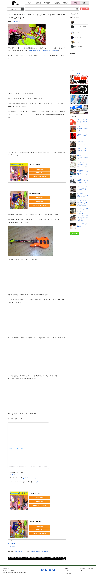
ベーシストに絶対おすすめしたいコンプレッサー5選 (82, 225)
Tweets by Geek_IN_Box (76, 73)
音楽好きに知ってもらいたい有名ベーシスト (41, 551)
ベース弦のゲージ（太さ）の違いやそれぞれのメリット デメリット (82, 164)
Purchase (38, 2)
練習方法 (75, 42)
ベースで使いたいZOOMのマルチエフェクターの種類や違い (22, 558)
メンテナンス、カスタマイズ (79, 27)
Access (57, 2)
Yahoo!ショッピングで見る (39, 176)
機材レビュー (76, 37)
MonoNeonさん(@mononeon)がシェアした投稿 (20, 466)
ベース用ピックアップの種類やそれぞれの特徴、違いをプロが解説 (82, 181)
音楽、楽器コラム (19, 551)
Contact (66, 2)
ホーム (66, 568)
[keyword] (52, 9)
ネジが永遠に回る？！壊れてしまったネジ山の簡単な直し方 (82, 195)
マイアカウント (68, 570)
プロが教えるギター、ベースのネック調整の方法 (82, 157)
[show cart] (84, 8)
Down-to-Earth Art (34, 164)
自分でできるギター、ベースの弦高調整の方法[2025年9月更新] (82, 188)
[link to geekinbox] (16, 2)
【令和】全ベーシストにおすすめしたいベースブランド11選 (82, 143)
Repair (29, 2)
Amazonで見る (39, 169)
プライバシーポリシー (85, 570)
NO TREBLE (11, 543)
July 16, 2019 (36, 482)
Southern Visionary (34, 193)
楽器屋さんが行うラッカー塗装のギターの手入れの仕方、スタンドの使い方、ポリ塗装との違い (79, 173)
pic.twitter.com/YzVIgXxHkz (31, 478)
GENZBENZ (11, 546)
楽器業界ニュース (77, 32)
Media (75, 2)
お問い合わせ (68, 573)
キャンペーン (76, 22)
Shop (84, 2)
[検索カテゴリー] (15, 9)
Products (47, 2)
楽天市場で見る (39, 173)
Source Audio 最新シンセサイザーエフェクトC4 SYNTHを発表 (51, 558)
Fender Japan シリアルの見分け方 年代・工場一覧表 (82, 128)
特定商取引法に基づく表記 (86, 568)
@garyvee (15, 474)
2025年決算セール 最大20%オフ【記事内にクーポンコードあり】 (82, 121)
